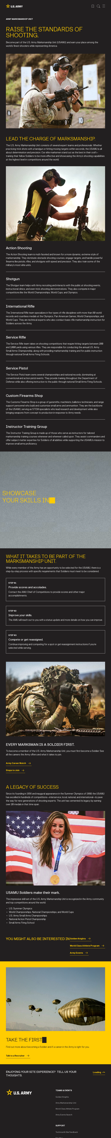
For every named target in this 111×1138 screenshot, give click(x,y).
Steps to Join (15, 770)
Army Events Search (64, 1115)
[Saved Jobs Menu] (92, 6)
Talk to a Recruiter (18, 1056)
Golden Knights (80, 938)
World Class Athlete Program (87, 946)
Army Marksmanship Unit (66, 1103)
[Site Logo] (31, 1092)
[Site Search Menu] (98, 6)
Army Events (79, 953)
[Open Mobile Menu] (103, 6)
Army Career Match (19, 763)
